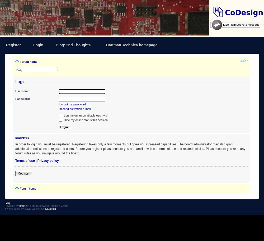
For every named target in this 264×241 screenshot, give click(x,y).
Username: (22, 91)
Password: (22, 98)
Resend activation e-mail (75, 108)
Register (13, 45)
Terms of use (25, 161)
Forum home (28, 61)
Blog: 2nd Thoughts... (75, 45)
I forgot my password (72, 104)
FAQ (7, 203)
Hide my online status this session (83, 120)
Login (38, 45)
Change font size (244, 60)
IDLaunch (50, 208)
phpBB (23, 205)
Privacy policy (48, 161)
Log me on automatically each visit (83, 115)
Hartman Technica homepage (131, 45)
